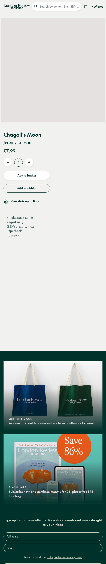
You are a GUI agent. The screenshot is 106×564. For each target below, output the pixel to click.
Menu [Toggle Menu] (97, 7)
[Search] (56, 6)
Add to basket (26, 175)
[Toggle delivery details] (53, 201)
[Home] (17, 6)
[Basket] (86, 7)
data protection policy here (64, 557)
